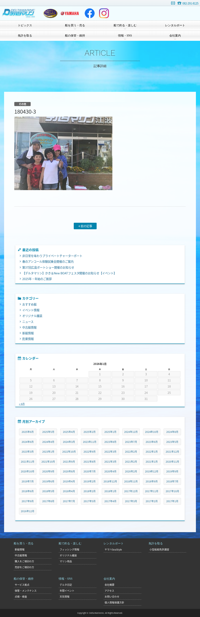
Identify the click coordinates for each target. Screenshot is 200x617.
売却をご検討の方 (24, 567)
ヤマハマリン (69, 13)
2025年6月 (28, 432)
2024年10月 (152, 432)
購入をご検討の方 (24, 561)
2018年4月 (69, 491)
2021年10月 (48, 461)
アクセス (109, 591)
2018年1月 (110, 491)
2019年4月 (69, 481)
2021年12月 (172, 451)
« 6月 (22, 404)
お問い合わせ (173, 3)
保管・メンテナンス (26, 591)
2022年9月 (90, 451)
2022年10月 (69, 451)
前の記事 (85, 226)
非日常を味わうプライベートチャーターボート (52, 256)
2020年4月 (110, 471)
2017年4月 (110, 501)
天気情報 (64, 596)
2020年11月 (172, 461)
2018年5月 (48, 491)
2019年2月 (90, 481)
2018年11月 (131, 481)
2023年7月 (131, 442)
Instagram (104, 13)
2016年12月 (27, 511)
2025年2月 (90, 432)
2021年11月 (27, 461)
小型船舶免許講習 (159, 549)
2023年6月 (152, 442)
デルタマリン (19, 13)
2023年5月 (172, 442)
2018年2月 (90, 491)
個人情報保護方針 (114, 602)
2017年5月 (90, 501)
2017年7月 (69, 501)
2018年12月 (110, 481)
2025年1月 (110, 432)
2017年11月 (152, 491)
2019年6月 (48, 481)
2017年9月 (28, 501)
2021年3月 (110, 461)
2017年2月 (152, 501)
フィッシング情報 (69, 549)
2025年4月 (69, 432)
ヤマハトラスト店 (50, 13)
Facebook (90, 13)
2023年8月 (110, 442)
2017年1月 (172, 501)
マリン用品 (66, 561)
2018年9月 (152, 481)
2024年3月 (69, 442)
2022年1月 (152, 451)
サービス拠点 (22, 585)
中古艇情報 (29, 327)
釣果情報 (28, 339)
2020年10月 (27, 471)
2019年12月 (152, 471)
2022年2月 (131, 451)
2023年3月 (28, 451)
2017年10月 (172, 491)
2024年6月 (28, 442)
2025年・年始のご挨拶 (37, 279)
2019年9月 (172, 471)
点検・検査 (21, 596)
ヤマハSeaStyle (113, 549)
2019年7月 (28, 481)
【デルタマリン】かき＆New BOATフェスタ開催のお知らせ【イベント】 (69, 273)
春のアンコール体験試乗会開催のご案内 (48, 261)
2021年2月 (131, 461)
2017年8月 (48, 501)
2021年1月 (152, 461)
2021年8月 (90, 461)
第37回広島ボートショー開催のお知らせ (48, 267)
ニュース (28, 322)
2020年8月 (69, 471)
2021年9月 (69, 461)
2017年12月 (131, 491)
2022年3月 (110, 451)
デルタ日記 (66, 585)
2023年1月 (48, 451)
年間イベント (67, 591)
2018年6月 (28, 491)
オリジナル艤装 (32, 316)
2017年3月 (131, 501)
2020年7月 (90, 471)
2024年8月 (172, 432)
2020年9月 (48, 471)
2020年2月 (131, 471)
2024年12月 (131, 432)
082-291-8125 (190, 3)
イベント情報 (30, 310)
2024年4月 (48, 442)
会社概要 (109, 585)
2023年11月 (89, 442)
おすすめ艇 (29, 304)
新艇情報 (28, 333)
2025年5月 (48, 432)
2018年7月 (172, 481)
